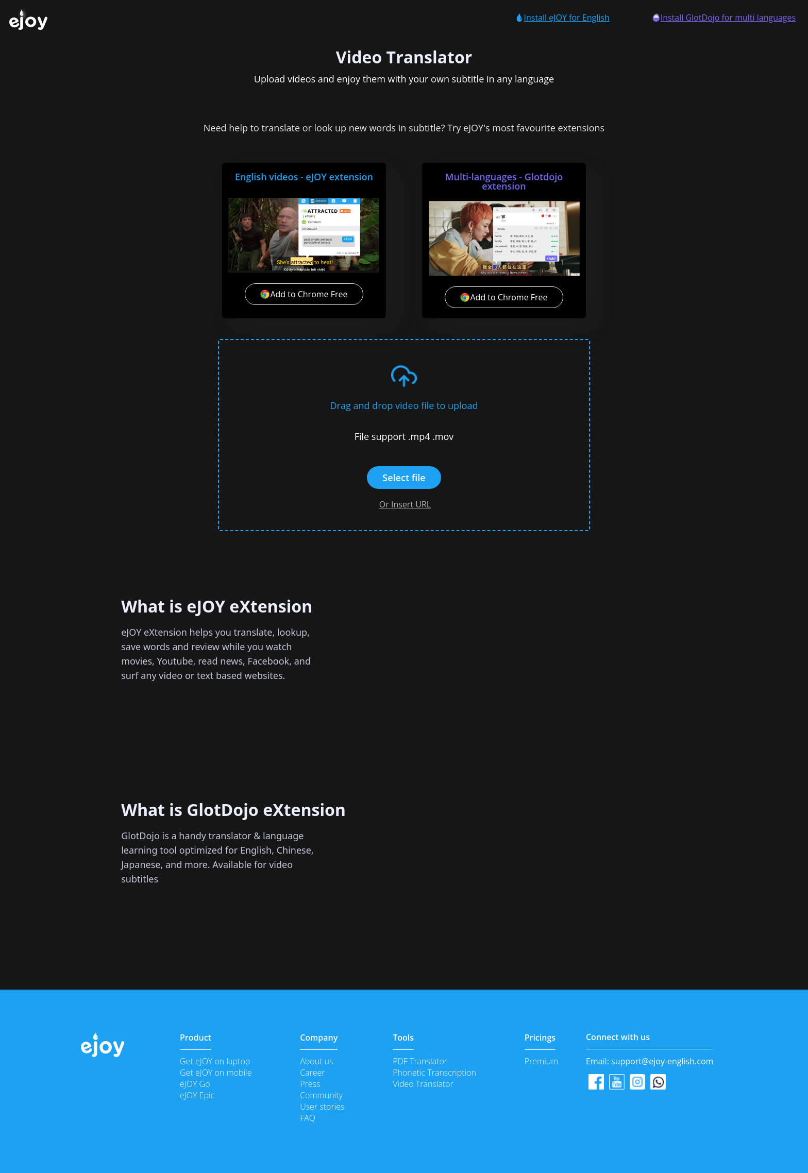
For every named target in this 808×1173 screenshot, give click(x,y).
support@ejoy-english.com (662, 1061)
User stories (322, 1106)
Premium (542, 1061)
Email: (649, 1061)
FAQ (307, 1118)
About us (316, 1061)
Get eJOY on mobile (215, 1072)
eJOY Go (195, 1084)
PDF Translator (420, 1061)
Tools (403, 1037)
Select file (403, 477)
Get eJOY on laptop (215, 1061)
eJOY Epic (197, 1095)
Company (319, 1037)
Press (310, 1084)
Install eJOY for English (562, 17)
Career (312, 1072)
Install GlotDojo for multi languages (724, 17)
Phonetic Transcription (434, 1072)
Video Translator (423, 1084)
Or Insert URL (405, 504)
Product (195, 1037)
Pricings (540, 1037)
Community (321, 1095)
